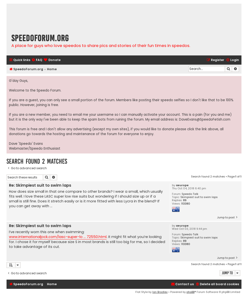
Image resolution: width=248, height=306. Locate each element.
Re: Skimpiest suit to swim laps (40, 185)
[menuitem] (36, 60)
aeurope (182, 185)
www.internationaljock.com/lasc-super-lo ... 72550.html (58, 236)
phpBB (190, 292)
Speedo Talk (190, 194)
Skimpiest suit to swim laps (199, 197)
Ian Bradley (160, 292)
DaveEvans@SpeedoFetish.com (204, 119)
